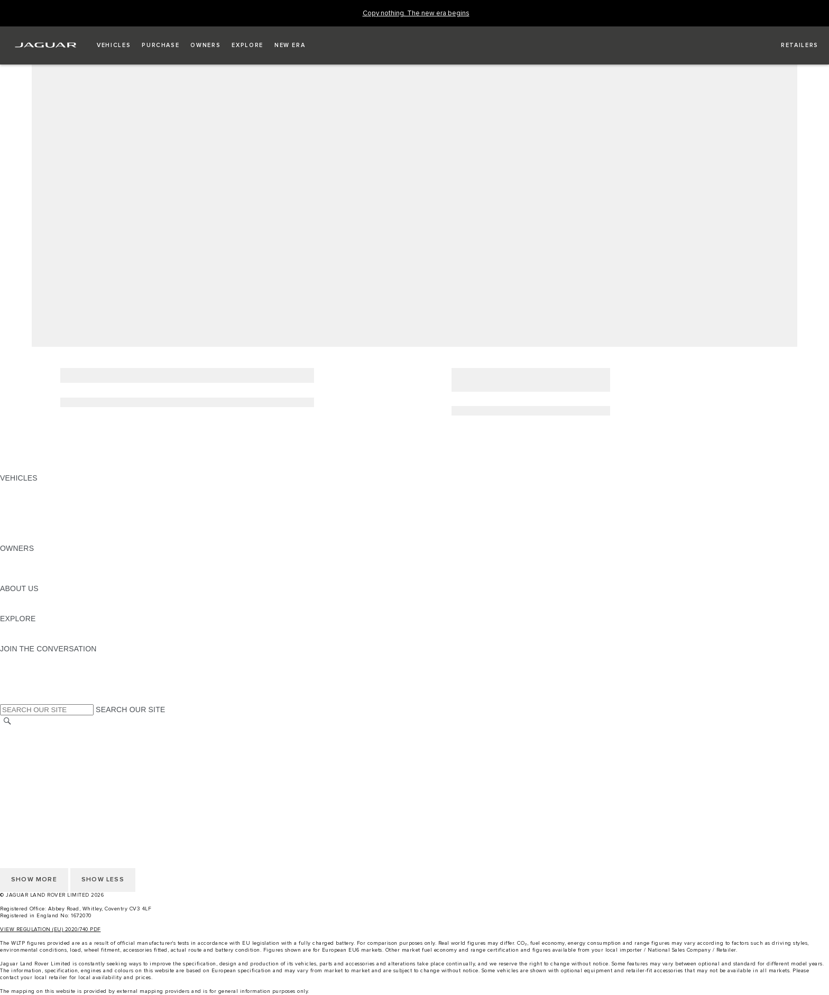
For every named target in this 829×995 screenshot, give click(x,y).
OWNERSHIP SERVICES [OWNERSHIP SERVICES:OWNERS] (43, 558)
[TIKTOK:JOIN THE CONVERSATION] (17, 669)
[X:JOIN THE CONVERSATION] (7, 699)
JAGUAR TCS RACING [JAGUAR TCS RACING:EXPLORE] (39, 628)
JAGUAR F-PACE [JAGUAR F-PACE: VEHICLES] (30, 488)
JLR (7, 598)
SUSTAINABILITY (30, 608)
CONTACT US (24, 762)
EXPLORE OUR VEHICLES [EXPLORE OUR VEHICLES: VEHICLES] (47, 498)
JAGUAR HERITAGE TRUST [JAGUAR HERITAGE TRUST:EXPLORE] (49, 638)
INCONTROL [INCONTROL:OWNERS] (22, 568)
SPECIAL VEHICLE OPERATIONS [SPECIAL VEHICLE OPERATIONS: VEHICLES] (58, 508)
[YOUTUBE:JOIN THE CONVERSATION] (22, 679)
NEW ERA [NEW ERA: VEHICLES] (17, 538)
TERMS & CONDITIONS (42, 752)
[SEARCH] (7, 721)
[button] (113, 45)
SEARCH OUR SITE (130, 709)
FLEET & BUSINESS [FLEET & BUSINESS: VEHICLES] (35, 518)
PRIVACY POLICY (31, 772)
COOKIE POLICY (29, 782)
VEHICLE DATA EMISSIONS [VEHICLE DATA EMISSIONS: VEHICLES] (48, 528)
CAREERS (18, 742)
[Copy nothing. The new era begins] (416, 13)
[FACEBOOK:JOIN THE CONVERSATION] (25, 689)
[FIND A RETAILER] (790, 45)
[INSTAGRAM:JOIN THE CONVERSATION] (26, 659)
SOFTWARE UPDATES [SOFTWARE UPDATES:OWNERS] (40, 578)
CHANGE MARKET (33, 732)
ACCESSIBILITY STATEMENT (51, 792)
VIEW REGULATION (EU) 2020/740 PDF (50, 929)
